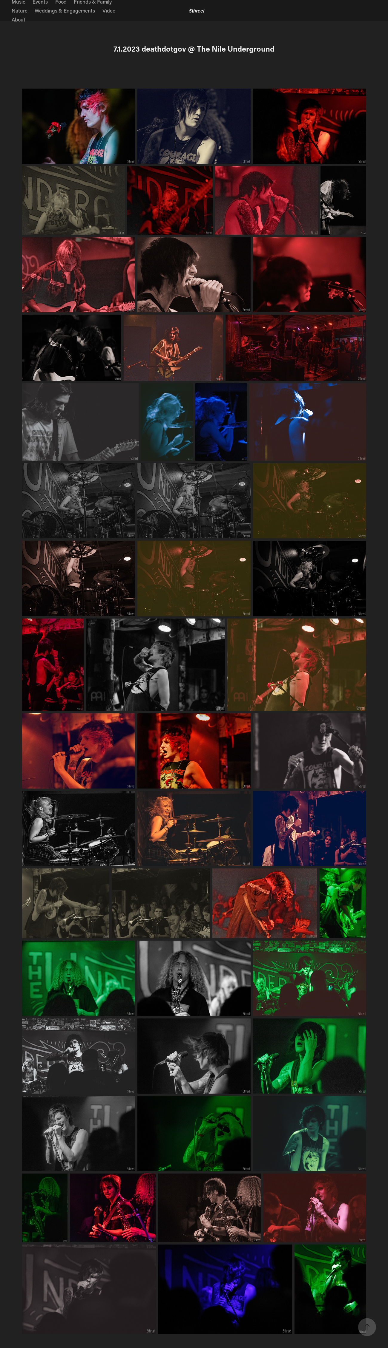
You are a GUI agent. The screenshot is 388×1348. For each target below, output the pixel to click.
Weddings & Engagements (65, 10)
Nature (19, 10)
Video (108, 10)
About (18, 19)
